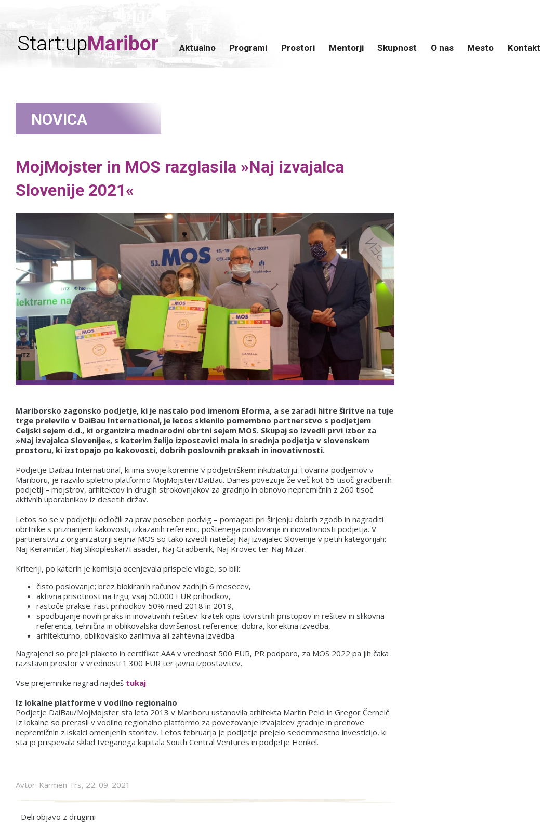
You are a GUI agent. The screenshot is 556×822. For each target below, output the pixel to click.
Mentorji (346, 48)
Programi (248, 48)
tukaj (136, 683)
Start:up (87, 44)
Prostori (298, 48)
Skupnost (397, 48)
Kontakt (524, 48)
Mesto (480, 48)
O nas (442, 48)
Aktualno (197, 48)
